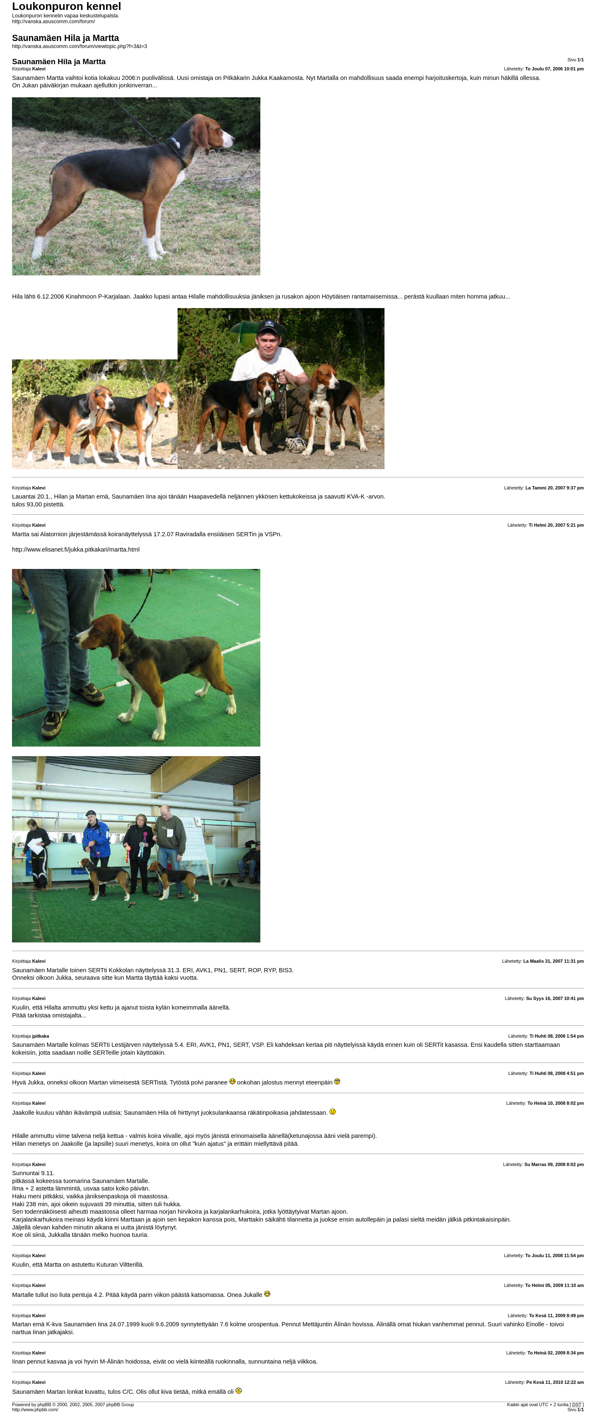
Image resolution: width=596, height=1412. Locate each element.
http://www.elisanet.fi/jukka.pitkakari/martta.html (75, 549)
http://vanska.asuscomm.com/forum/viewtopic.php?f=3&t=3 (79, 46)
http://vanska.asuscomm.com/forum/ (53, 21)
